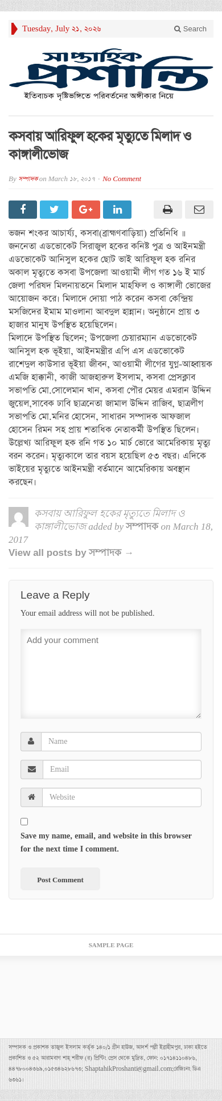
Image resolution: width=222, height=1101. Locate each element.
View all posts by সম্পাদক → (71, 552)
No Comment (121, 179)
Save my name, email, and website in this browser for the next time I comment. (106, 843)
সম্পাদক (28, 179)
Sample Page (111, 945)
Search (190, 28)
